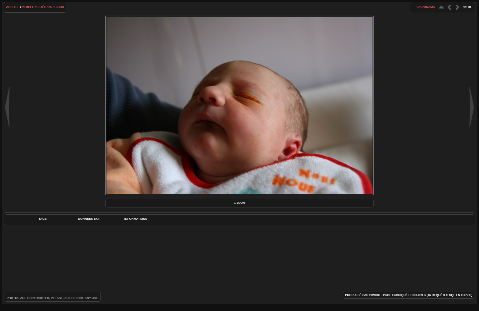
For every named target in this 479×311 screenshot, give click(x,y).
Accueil (12, 7)
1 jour (58, 7)
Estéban (44, 7)
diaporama (425, 7)
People (28, 7)
